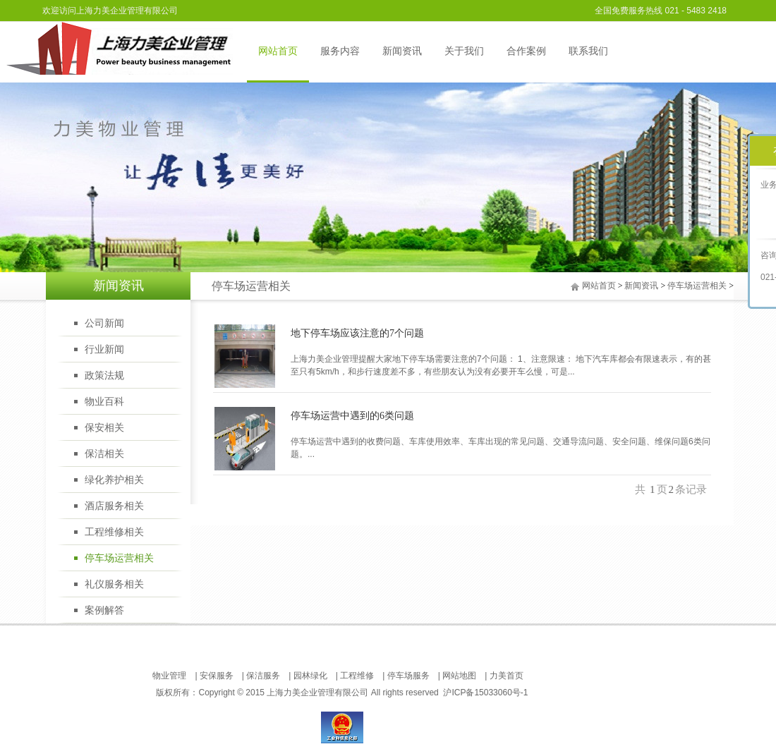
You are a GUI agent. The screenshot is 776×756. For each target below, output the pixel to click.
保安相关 (104, 427)
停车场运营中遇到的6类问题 (352, 415)
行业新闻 (104, 349)
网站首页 (278, 51)
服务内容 (340, 51)
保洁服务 (263, 676)
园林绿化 (310, 676)
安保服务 (217, 676)
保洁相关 (104, 454)
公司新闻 (104, 323)
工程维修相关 (114, 532)
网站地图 (459, 676)
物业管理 (169, 676)
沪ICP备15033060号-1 (485, 692)
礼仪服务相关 (114, 584)
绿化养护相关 (114, 480)
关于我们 (464, 51)
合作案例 (526, 51)
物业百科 (104, 401)
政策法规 (104, 375)
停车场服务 (408, 676)
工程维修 (357, 676)
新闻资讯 (402, 51)
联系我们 (588, 51)
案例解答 (104, 610)
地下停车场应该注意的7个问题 (357, 333)
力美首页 (506, 676)
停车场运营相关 (697, 286)
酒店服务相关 (114, 506)
